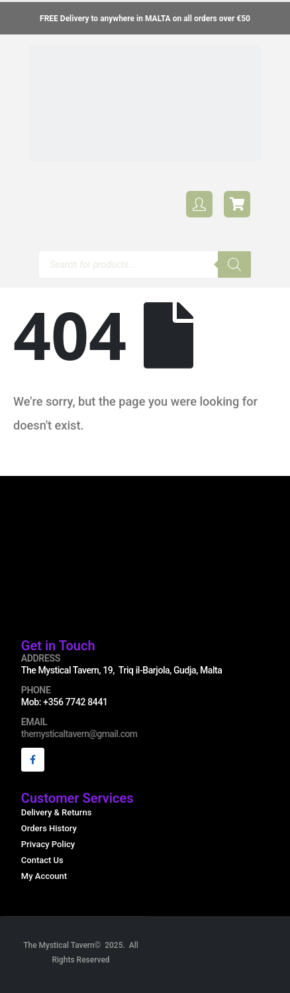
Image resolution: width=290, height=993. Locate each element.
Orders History (49, 828)
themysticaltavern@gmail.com (79, 734)
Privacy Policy (48, 844)
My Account (44, 876)
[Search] (234, 264)
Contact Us (42, 860)
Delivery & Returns (56, 812)
